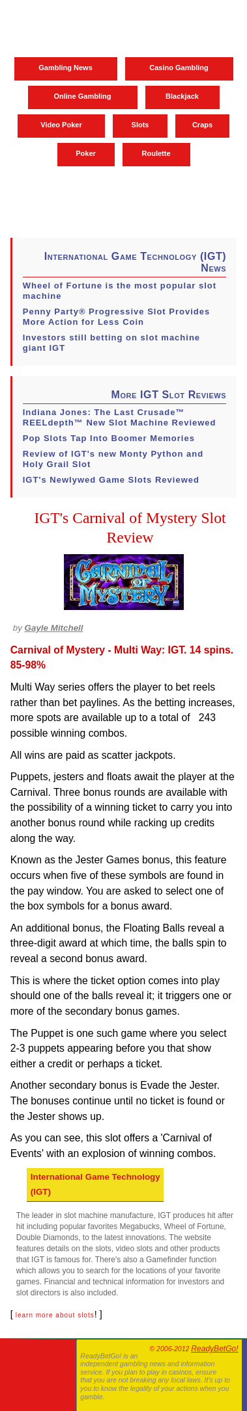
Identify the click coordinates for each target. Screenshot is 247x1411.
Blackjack (182, 96)
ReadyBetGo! (214, 1348)
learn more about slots (55, 1315)
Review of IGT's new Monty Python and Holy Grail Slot (113, 459)
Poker (86, 153)
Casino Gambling (178, 67)
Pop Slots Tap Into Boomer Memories (109, 438)
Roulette (156, 153)
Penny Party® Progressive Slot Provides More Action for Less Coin (116, 317)
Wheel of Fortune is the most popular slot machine (119, 291)
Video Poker (60, 125)
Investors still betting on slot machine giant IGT (111, 343)
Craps (202, 125)
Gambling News (65, 67)
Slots (140, 125)
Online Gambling (82, 96)
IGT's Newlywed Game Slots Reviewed (111, 480)
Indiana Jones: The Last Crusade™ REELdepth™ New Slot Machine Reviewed (119, 417)
